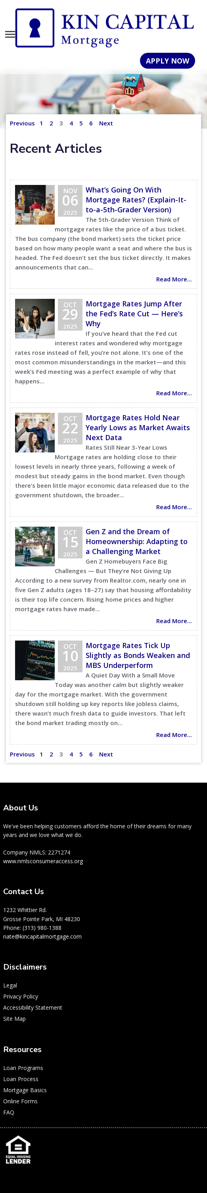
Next (106, 123)
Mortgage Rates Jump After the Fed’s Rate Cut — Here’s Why (134, 313)
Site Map (14, 1018)
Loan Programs (23, 1068)
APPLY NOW (167, 60)
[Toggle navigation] (10, 34)
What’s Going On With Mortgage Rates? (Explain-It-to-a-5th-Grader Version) (136, 199)
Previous (22, 123)
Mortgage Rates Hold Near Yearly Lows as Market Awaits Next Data (138, 427)
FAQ (8, 1112)
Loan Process (20, 1079)
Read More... (174, 279)
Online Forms (20, 1101)
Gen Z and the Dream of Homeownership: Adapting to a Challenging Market (137, 541)
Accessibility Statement (32, 1007)
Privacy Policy (20, 996)
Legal (10, 985)
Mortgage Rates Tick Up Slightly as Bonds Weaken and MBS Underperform (138, 655)
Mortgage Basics (25, 1090)
